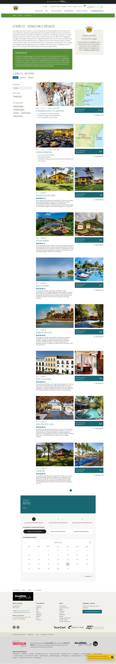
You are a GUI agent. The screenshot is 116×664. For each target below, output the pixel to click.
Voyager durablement (65, 618)
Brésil (37, 618)
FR (46, 6)
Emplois (61, 616)
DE (43, 6)
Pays (46, 11)
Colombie (38, 620)
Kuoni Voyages (97, 654)
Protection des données (19, 634)
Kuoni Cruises (19, 656)
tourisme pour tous (26, 658)
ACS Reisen (16, 654)
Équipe (75, 6)
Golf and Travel (54, 654)
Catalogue (63, 6)
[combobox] (22, 88)
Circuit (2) (24, 78)
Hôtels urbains (25, 113)
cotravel (31, 654)
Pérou (37, 611)
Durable (16, 113)
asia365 (24, 654)
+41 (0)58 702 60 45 (96, 11)
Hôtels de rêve (18, 116)
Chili (37, 609)
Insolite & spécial (19, 110)
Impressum (31, 634)
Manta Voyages (55, 656)
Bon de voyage (63, 620)
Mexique (38, 616)
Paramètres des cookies (47, 634)
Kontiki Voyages (86, 654)
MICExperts (65, 656)
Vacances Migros (76, 656)
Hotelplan (76, 654)
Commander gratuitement (92, 612)
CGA (37, 634)
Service (80, 6)
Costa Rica (39, 606)
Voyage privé (18, 97)
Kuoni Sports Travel (31, 656)
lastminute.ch (44, 656)
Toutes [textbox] (16, 88)
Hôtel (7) (32, 78)
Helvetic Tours (66, 654)
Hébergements (69, 11)
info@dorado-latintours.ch (91, 50)
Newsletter (62, 614)
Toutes (16, 78)
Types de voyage (56, 11)
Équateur (38, 613)
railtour (15, 658)
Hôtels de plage (18, 106)
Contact (70, 6)
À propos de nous (55, 6)
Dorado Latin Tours (42, 654)
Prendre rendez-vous (64, 621)
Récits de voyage (82, 11)
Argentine (38, 608)
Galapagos (39, 614)
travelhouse (37, 658)
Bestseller (39, 11)
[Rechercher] (94, 6)
